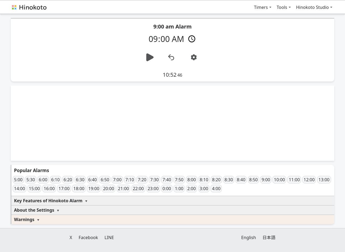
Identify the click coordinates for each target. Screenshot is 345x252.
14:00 (19, 188)
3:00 (204, 188)
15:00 (34, 188)
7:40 (167, 180)
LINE (109, 237)
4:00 (216, 188)
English (248, 237)
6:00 (43, 180)
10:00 (279, 180)
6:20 (68, 180)
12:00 (309, 180)
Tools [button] (282, 7)
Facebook (88, 237)
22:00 (138, 188)
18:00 (78, 188)
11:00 (294, 180)
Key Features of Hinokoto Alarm (48, 201)
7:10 (129, 180)
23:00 (153, 188)
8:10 (204, 180)
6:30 (80, 180)
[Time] (172, 38)
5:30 (30, 180)
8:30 (229, 180)
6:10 (55, 180)
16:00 (49, 188)
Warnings (24, 219)
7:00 (117, 180)
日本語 (269, 237)
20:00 (108, 188)
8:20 (216, 180)
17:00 (64, 188)
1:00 (179, 188)
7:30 (154, 180)
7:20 (142, 180)
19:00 (93, 188)
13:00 (324, 180)
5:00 (18, 180)
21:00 (123, 188)
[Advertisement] (172, 123)
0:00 (167, 188)
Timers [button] (261, 7)
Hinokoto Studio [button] (312, 7)
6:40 (92, 180)
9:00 (265, 180)
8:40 (241, 180)
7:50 (179, 180)
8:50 (253, 180)
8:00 (191, 180)
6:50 (105, 180)
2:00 (191, 188)
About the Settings (34, 210)
